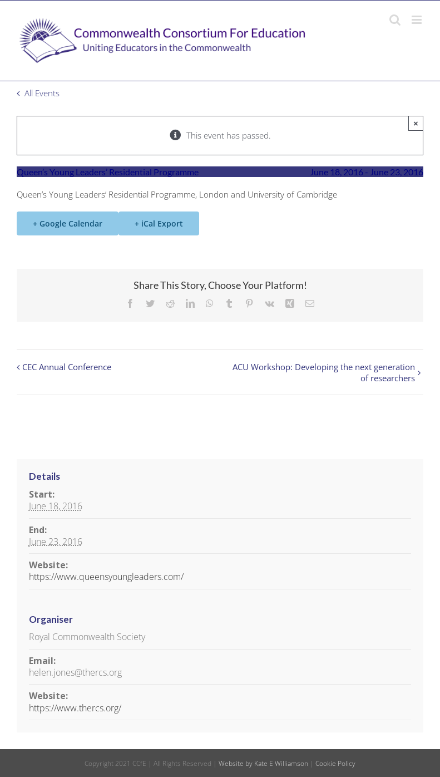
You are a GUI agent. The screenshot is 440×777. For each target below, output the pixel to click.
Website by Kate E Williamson (263, 763)
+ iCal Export (159, 223)
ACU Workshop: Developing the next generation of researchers (324, 372)
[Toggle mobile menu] (417, 20)
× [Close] (415, 123)
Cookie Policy (335, 763)
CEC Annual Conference (66, 366)
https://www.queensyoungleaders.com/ (106, 577)
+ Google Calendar (67, 223)
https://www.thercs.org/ (75, 708)
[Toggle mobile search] (395, 20)
